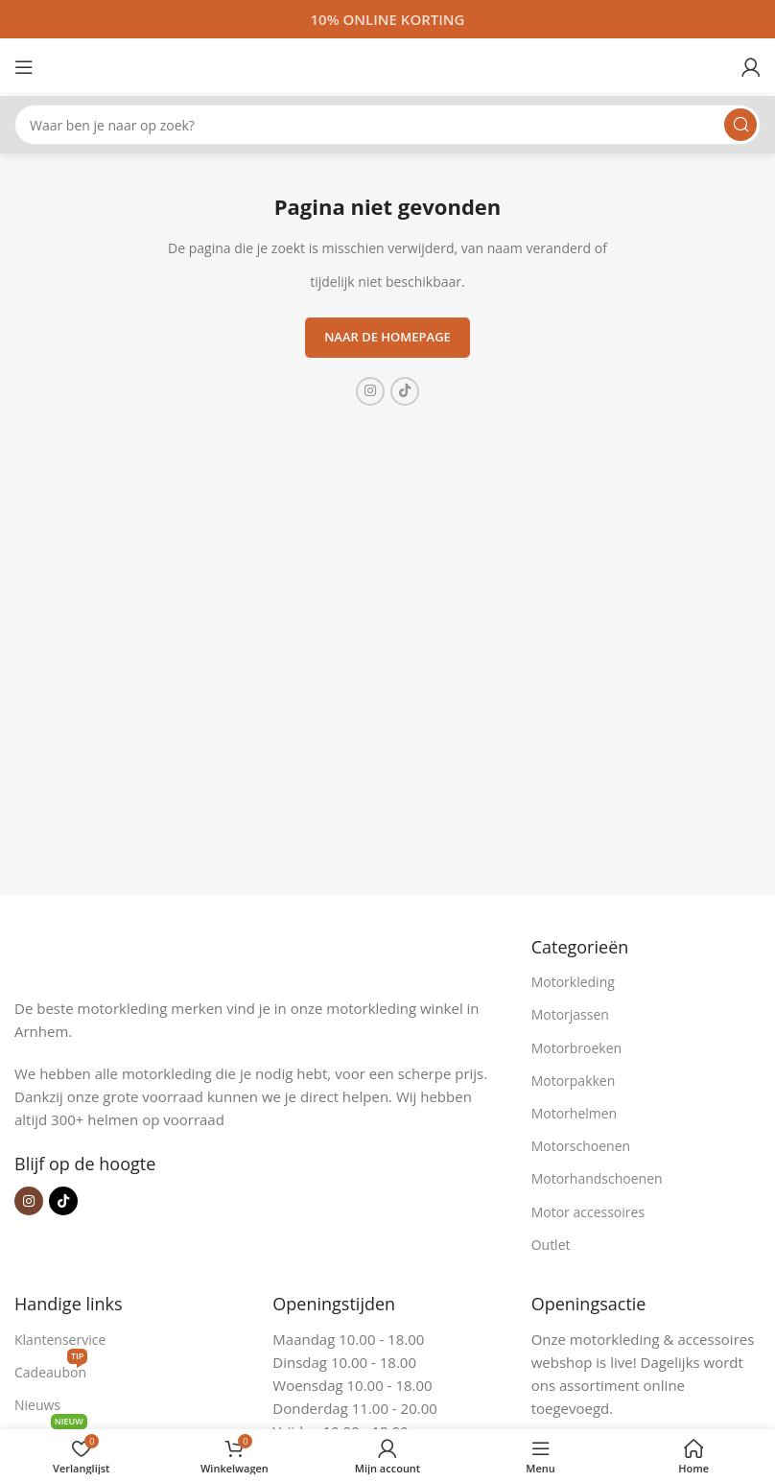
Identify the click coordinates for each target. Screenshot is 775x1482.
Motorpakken (573, 1080)
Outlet (551, 1244)
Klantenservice (60, 1339)
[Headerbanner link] (387, 19)
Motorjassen (570, 1014)
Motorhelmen (574, 1113)
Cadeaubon (50, 1368)
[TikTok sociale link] (404, 391)
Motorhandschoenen (597, 1178)
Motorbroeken (576, 1048)
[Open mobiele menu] (24, 67)
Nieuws (37, 1405)
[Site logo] (387, 65)
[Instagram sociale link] (370, 391)
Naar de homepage (387, 336)
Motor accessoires (588, 1212)
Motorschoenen (580, 1146)
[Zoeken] (387, 125)
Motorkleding (573, 982)
